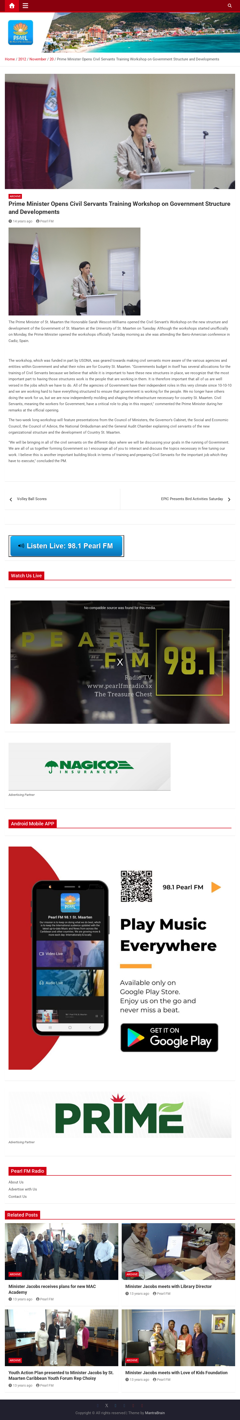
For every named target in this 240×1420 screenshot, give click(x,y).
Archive (15, 196)
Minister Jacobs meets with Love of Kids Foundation (176, 1372)
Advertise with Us (23, 1189)
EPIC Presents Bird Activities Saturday (192, 499)
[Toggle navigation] (25, 5)
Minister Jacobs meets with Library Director (168, 1286)
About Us (16, 1182)
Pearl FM (45, 221)
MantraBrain (155, 1413)
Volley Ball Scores (32, 499)
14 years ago (20, 221)
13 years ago (20, 1299)
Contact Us (18, 1196)
